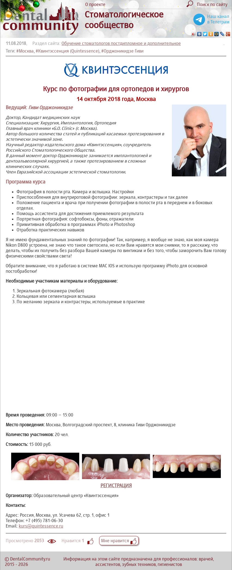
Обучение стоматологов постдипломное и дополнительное (121, 43)
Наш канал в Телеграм (218, 19)
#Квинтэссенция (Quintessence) (67, 51)
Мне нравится (119, 540)
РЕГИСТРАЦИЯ (116, 485)
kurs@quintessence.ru (41, 526)
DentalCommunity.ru (30, 559)
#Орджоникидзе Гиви (122, 51)
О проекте (95, 4)
